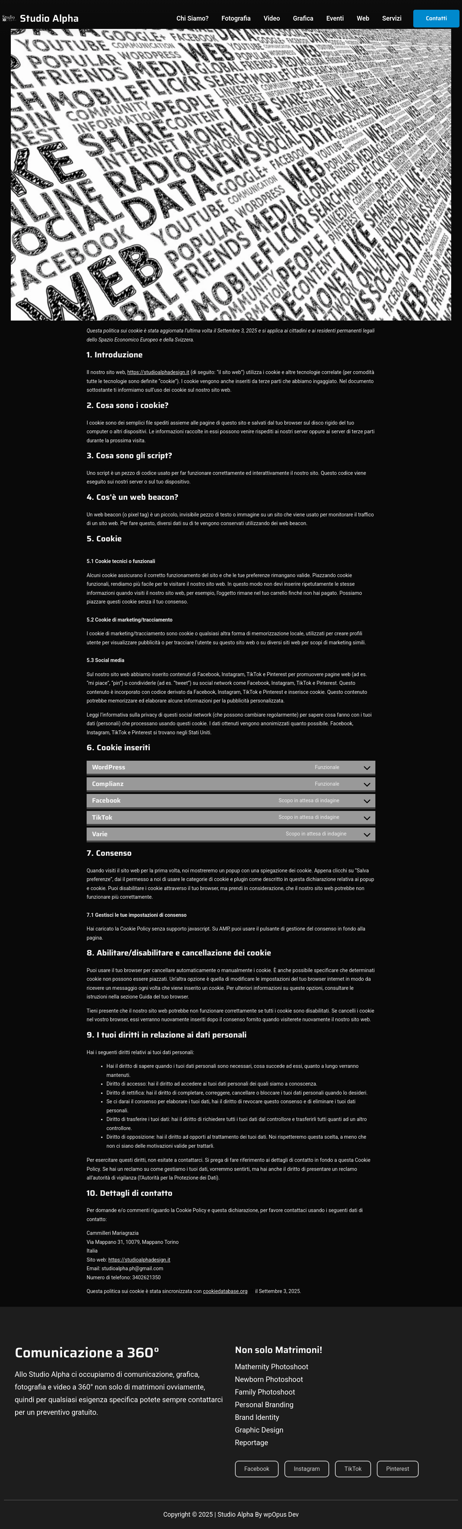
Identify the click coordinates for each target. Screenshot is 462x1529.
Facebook (256, 1468)
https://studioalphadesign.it (158, 372)
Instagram (307, 1468)
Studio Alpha (49, 18)
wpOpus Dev (281, 1514)
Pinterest (397, 1468)
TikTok (353, 1468)
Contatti (436, 18)
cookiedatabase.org (225, 1291)
